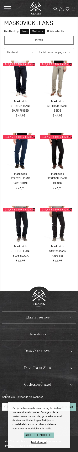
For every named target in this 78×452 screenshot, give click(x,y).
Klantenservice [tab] (37, 317)
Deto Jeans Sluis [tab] (37, 368)
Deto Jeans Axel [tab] (37, 351)
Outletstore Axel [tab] (37, 384)
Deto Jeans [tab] (37, 334)
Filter (39, 40)
